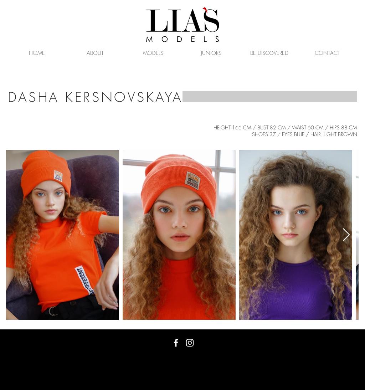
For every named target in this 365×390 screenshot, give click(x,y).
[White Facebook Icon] (176, 343)
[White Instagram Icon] (190, 343)
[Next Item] (346, 235)
